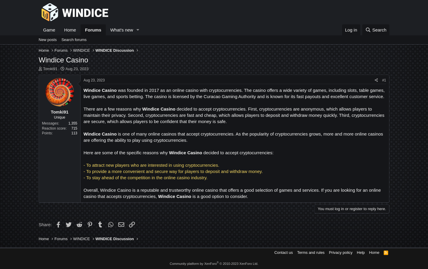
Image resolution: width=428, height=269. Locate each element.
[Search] (375, 29)
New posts (48, 39)
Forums (93, 29)
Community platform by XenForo (214, 263)
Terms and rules (311, 252)
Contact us (283, 252)
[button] (138, 29)
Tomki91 (50, 69)
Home (70, 29)
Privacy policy (341, 252)
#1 (384, 80)
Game (49, 29)
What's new (121, 29)
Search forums (74, 39)
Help (361, 252)
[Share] (376, 80)
